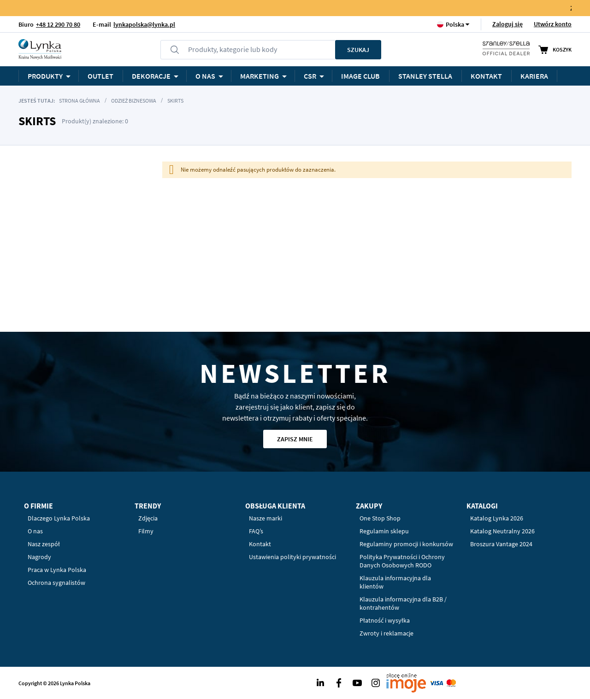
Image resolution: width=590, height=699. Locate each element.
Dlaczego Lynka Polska (59, 518)
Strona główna (79, 100)
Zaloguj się (507, 24)
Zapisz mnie (295, 439)
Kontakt (486, 76)
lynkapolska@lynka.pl (144, 24)
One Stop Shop (380, 518)
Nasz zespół (44, 544)
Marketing (259, 76)
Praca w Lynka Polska (57, 570)
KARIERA (534, 76)
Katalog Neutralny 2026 (502, 531)
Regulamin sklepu (384, 531)
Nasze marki (265, 518)
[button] (455, 24)
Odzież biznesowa (133, 100)
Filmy (145, 531)
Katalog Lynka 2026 (496, 518)
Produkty (45, 76)
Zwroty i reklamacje (386, 633)
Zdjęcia (148, 518)
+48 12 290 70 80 (58, 24)
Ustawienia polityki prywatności (292, 557)
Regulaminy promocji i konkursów (406, 544)
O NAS (205, 76)
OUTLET (100, 76)
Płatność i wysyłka (385, 620)
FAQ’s (256, 531)
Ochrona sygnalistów (56, 582)
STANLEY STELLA (425, 76)
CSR (310, 76)
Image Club (360, 76)
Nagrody (39, 557)
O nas (35, 531)
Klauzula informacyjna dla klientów (395, 582)
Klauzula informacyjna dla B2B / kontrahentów (403, 603)
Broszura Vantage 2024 (501, 544)
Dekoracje (151, 76)
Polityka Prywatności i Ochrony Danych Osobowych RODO (402, 561)
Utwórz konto (553, 24)
